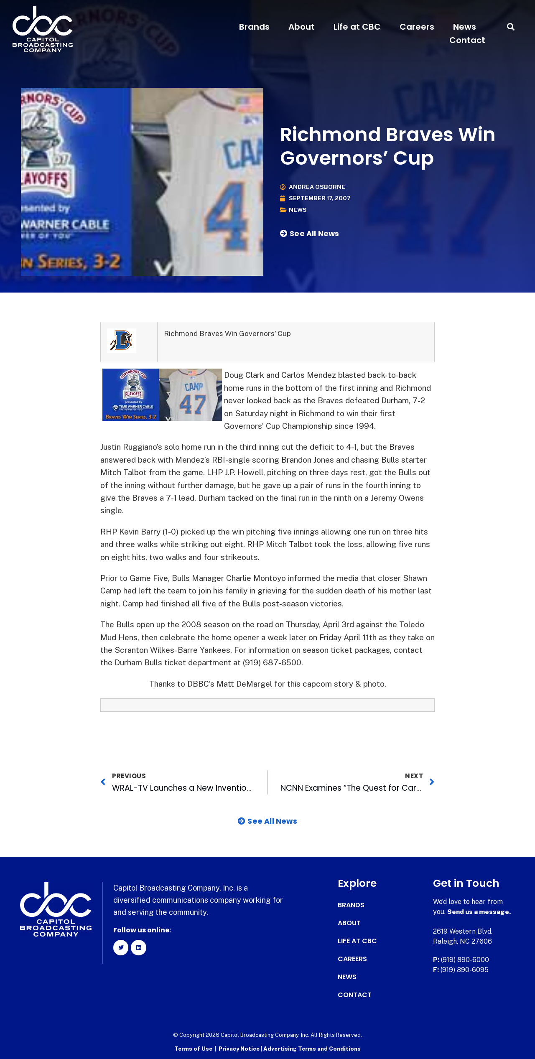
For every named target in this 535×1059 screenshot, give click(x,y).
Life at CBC (357, 27)
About (301, 27)
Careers (417, 27)
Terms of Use (193, 1049)
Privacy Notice (240, 1049)
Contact (467, 40)
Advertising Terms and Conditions (312, 1049)
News (464, 27)
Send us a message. (479, 912)
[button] (511, 27)
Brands (254, 27)
